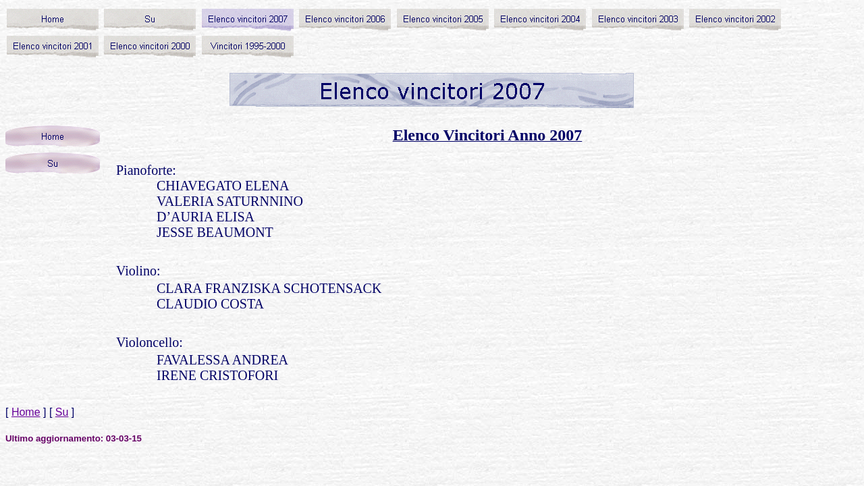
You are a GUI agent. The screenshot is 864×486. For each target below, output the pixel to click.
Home (25, 412)
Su (62, 412)
